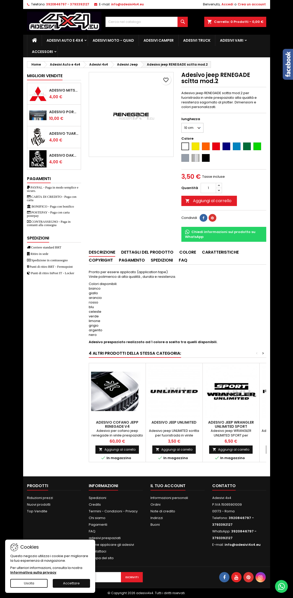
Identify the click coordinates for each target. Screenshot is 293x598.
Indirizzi (156, 517)
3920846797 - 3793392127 (67, 4)
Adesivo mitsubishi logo (64, 90)
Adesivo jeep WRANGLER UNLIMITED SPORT (231, 424)
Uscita (29, 583)
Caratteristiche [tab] (220, 252)
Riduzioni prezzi (40, 497)
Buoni (155, 524)
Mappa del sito (101, 558)
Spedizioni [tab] (162, 260)
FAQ (92, 531)
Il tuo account (167, 486)
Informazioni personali (169, 497)
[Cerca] (146, 22)
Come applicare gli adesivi (111, 544)
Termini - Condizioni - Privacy (113, 511)
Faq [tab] (183, 260)
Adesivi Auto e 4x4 (65, 40)
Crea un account (252, 4)
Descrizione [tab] (102, 252)
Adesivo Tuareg (64, 133)
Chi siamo (97, 517)
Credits (95, 504)
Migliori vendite (45, 76)
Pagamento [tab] (132, 260)
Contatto (224, 486)
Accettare (71, 583)
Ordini (155, 504)
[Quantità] (208, 188)
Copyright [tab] (101, 260)
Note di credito (162, 511)
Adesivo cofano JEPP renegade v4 (117, 424)
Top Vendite (37, 511)
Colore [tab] (187, 252)
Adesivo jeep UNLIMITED (174, 422)
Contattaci (97, 551)
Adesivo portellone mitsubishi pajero (64, 112)
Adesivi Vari (231, 40)
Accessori (42, 51)
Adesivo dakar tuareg (64, 155)
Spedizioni (97, 497)
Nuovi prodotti (38, 504)
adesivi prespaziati (105, 537)
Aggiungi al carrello (208, 201)
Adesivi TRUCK (196, 40)
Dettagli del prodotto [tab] (147, 252)
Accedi (227, 4)
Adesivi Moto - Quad (113, 40)
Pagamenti (98, 524)
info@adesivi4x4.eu (127, 4)
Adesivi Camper (159, 40)
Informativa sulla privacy (33, 572)
